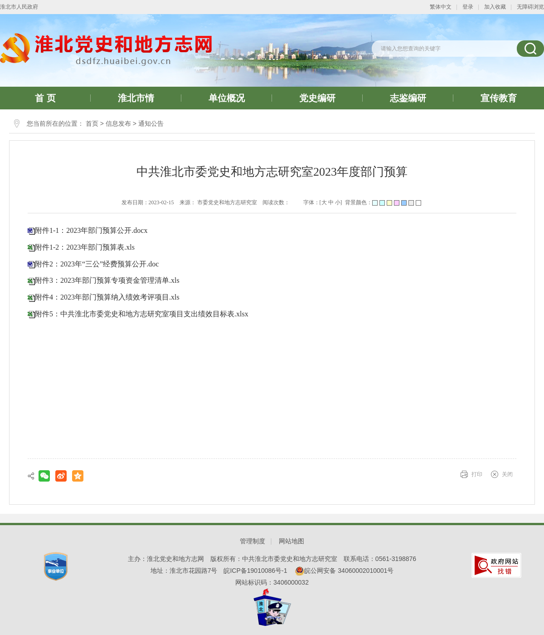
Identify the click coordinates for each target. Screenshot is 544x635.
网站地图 (291, 541)
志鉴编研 (408, 98)
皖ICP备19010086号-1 (255, 570)
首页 (92, 123)
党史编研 (317, 98)
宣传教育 (499, 98)
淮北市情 (136, 98)
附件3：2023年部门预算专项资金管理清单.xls (107, 280)
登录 (467, 7)
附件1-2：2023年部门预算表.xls (85, 247)
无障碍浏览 (530, 7)
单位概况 (227, 98)
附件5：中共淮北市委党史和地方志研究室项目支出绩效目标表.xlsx (141, 314)
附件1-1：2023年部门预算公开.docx (91, 230)
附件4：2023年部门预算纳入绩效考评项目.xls (107, 297)
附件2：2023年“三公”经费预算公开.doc (97, 264)
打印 (476, 474)
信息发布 (118, 123)
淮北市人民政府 (19, 7)
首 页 (45, 98)
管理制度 (252, 541)
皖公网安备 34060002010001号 (344, 570)
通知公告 (151, 123)
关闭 (507, 474)
